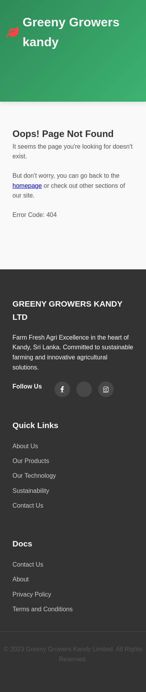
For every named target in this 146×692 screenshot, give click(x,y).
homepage (27, 185)
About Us (25, 446)
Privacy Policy (31, 594)
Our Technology (34, 475)
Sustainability (30, 490)
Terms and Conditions (42, 609)
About (20, 579)
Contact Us (27, 505)
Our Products (30, 461)
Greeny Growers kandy (71, 32)
